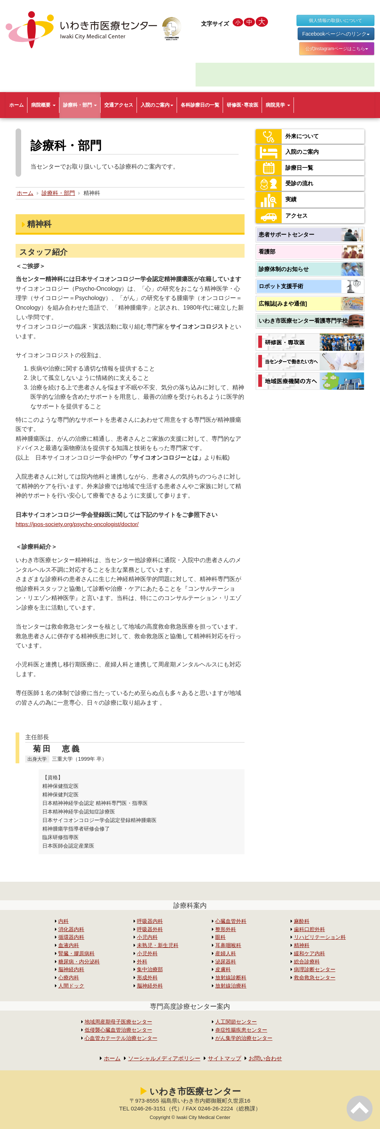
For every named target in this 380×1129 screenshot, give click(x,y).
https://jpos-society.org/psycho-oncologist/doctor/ (80, 524)
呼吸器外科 (150, 929)
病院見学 (278, 105)
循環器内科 (71, 937)
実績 (276, 200)
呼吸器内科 (150, 921)
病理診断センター (314, 969)
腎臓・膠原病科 (76, 953)
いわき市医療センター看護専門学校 (303, 320)
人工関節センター (236, 1022)
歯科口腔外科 (309, 929)
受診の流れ (285, 183)
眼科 (220, 937)
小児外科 (147, 953)
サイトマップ (226, 1058)
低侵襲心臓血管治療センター (118, 1030)
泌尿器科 (225, 962)
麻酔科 (301, 921)
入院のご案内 (157, 105)
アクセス (282, 216)
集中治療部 (150, 969)
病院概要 (43, 105)
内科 (63, 921)
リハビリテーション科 (320, 937)
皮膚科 (223, 969)
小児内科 (147, 937)
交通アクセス (118, 105)
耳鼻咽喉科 (228, 945)
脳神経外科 (150, 986)
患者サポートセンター (286, 234)
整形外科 (225, 929)
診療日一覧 (285, 168)
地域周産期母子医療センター (118, 1022)
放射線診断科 (230, 977)
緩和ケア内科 (309, 953)
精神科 (301, 945)
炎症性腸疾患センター (241, 1030)
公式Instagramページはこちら (336, 48)
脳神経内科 (71, 969)
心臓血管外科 (230, 921)
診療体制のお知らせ (284, 269)
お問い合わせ (269, 1058)
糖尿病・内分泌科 (79, 962)
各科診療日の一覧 (200, 105)
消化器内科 (71, 929)
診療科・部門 (80, 105)
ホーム (16, 105)
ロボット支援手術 (281, 286)
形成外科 (147, 977)
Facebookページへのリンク (336, 34)
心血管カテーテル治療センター (121, 1038)
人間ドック (71, 986)
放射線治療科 (230, 986)
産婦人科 (225, 953)
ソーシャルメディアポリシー (162, 1058)
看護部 (267, 251)
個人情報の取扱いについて (335, 20)
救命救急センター (314, 977)
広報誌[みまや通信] (283, 303)
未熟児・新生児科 (157, 945)
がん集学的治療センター (243, 1038)
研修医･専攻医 (242, 105)
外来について (288, 136)
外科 (142, 962)
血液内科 (68, 945)
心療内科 (68, 977)
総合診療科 (307, 962)
